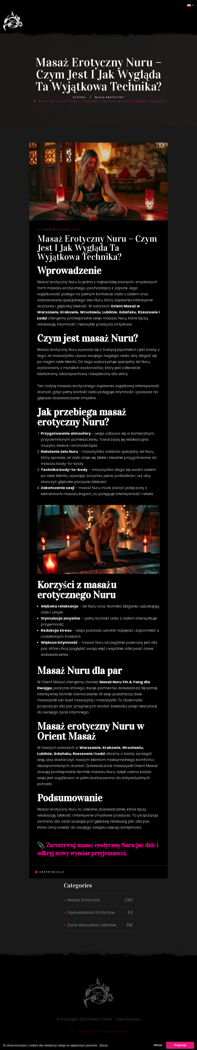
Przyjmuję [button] (180, 1045)
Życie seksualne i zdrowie (91, 925)
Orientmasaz (50, 871)
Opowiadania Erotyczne (91, 912)
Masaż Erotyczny (109, 97)
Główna (79, 97)
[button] (190, 5)
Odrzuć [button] (158, 1045)
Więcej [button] (103, 1045)
